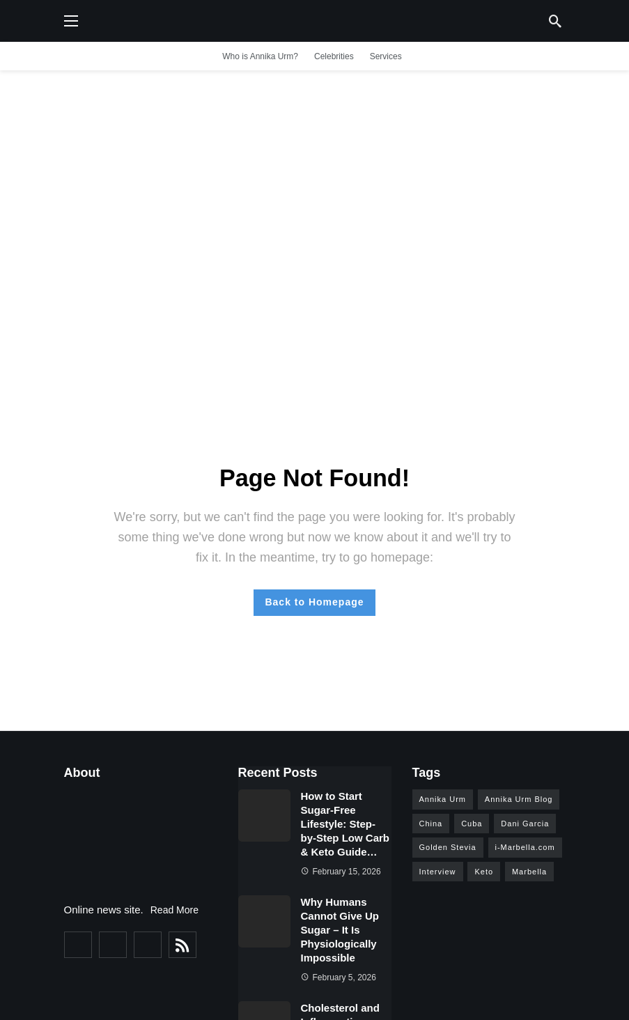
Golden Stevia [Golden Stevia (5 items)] (447, 847)
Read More (174, 909)
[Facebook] (78, 945)
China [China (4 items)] (431, 823)
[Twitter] (113, 945)
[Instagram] (148, 945)
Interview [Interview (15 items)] (437, 871)
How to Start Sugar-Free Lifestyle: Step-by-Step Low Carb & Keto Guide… (345, 824)
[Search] (555, 20)
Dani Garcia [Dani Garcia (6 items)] (525, 823)
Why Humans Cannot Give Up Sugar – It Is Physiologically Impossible (340, 930)
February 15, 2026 (341, 871)
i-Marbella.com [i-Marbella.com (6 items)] (525, 847)
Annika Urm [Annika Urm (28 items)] (442, 799)
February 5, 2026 (338, 977)
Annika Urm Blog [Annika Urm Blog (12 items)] (519, 799)
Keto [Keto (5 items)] (483, 871)
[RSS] (182, 945)
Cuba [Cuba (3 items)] (471, 823)
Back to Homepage (314, 602)
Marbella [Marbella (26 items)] (529, 871)
